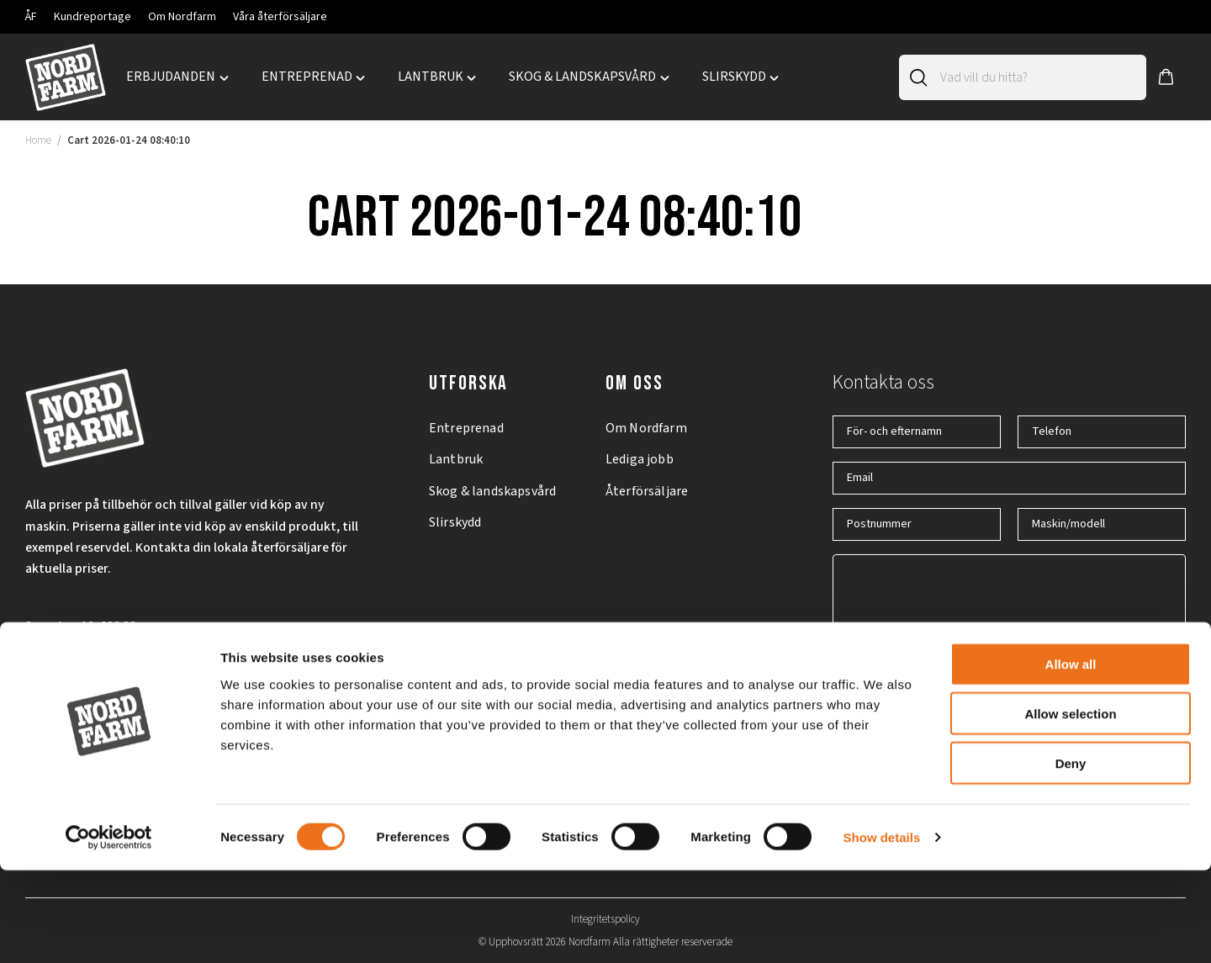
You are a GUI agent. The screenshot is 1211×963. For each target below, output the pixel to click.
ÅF (31, 16)
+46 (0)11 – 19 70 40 (80, 682)
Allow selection (1070, 806)
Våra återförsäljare (280, 16)
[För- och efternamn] (917, 431)
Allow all (1071, 756)
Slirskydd (455, 522)
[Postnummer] (917, 524)
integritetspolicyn (973, 689)
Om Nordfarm (182, 16)
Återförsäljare (647, 491)
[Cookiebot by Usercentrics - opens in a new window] (108, 930)
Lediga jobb (640, 459)
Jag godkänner (937, 689)
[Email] (1009, 478)
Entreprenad (466, 428)
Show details (882, 930)
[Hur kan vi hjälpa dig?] (1009, 598)
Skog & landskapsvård (492, 491)
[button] (1166, 77)
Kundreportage (92, 16)
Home (38, 140)
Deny (1071, 856)
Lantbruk (456, 459)
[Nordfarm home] (65, 77)
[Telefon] (1102, 431)
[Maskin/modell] (1102, 524)
